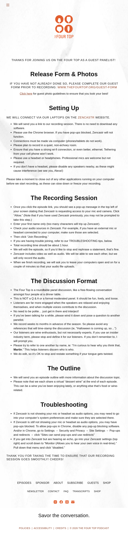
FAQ (66, 491)
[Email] (72, 502)
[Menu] (7, 5)
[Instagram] (55, 502)
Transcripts (81, 491)
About (58, 482)
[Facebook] (61, 502)
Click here (26, 93)
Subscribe (75, 482)
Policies (24, 528)
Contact (54, 491)
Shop (107, 482)
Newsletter (35, 491)
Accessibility (43, 528)
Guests (93, 482)
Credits (61, 528)
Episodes (24, 482)
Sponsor (42, 482)
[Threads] (67, 502)
